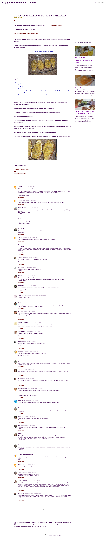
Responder (21, 197)
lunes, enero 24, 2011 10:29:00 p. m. (27, 378)
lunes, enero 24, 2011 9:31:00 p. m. (33, 331)
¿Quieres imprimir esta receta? (22, 169)
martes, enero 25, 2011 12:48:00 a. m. (41, 454)
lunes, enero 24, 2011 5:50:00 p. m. (33, 228)
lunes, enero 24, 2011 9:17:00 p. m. (36, 322)
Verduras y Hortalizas (20, 173)
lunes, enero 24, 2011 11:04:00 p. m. (28, 408)
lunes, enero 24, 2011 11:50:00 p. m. (28, 425)
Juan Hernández (22, 480)
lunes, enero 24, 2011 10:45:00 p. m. (33, 400)
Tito (19, 311)
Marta (19, 416)
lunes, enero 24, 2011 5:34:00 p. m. (30, 200)
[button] (15, 21)
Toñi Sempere (22, 493)
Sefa (19, 408)
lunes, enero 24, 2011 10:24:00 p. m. (28, 369)
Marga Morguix (22, 207)
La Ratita (20, 351)
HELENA (20, 257)
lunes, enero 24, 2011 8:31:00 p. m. (32, 303)
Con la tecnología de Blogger (53, 535)
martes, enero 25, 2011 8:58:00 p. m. (33, 493)
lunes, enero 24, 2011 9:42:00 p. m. (28, 341)
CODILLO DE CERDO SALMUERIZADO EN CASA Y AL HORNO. (83, 60)
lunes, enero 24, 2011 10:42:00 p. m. (35, 388)
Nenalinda (21, 285)
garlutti (20, 361)
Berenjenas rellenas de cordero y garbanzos (26, 33)
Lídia (19, 341)
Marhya (20, 219)
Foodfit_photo (22, 228)
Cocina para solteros (56, 25)
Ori (19, 378)
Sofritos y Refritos (23, 322)
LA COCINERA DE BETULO (25, 454)
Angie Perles (21, 400)
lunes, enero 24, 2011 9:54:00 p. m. (31, 351)
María (19, 464)
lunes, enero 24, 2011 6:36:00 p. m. (30, 257)
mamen (20, 237)
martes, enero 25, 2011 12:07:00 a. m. (29, 445)
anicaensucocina (22, 388)
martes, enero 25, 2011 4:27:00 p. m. (29, 472)
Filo (19, 369)
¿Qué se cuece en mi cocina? (20, 2)
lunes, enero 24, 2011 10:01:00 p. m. (30, 361)
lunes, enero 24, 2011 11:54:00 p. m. (30, 433)
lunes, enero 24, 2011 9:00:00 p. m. (28, 311)
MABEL (20, 433)
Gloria (19, 267)
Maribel (20, 275)
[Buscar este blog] (96, 2)
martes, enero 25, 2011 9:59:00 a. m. (29, 464)
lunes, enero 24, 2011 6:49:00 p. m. (31, 285)
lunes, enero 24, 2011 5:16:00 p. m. (30, 186)
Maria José (21, 303)
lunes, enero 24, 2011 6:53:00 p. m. (39, 295)
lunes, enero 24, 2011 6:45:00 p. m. (30, 275)
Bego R (20, 186)
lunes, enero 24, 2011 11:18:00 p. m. (29, 416)
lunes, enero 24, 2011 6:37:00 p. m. (29, 267)
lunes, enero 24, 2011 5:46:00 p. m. (30, 219)
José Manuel (21, 331)
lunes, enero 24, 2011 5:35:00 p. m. (34, 207)
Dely (19, 425)
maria (19, 472)
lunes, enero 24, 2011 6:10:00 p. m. (31, 244)
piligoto (20, 200)
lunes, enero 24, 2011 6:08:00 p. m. (30, 237)
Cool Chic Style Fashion (24, 295)
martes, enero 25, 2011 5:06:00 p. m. (34, 480)
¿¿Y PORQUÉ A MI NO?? (81, 87)
